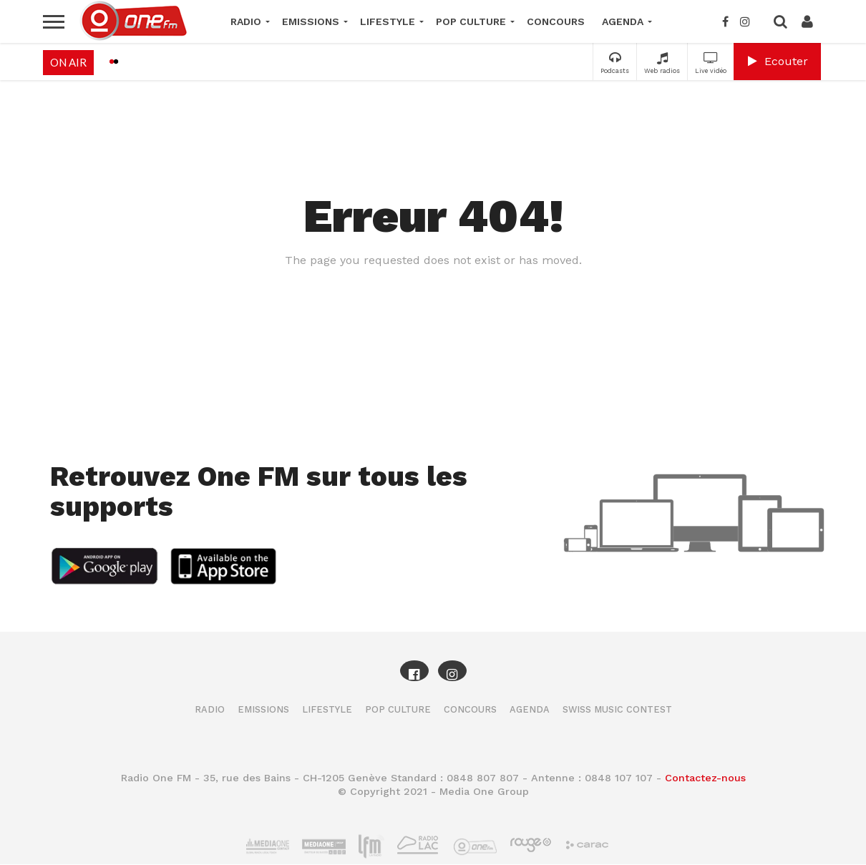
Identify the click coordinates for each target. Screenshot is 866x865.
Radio (245, 21)
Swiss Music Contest (617, 709)
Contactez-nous (705, 777)
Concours (556, 21)
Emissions (310, 21)
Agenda (622, 21)
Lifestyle (387, 21)
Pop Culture (471, 21)
